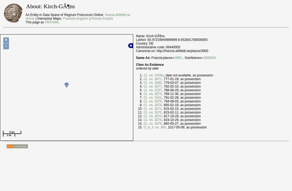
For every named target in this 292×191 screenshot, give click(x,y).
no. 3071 (155, 79)
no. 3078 (155, 101)
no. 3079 (155, 123)
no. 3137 (155, 90)
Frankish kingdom (75, 18)
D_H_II (149, 127)
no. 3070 (155, 116)
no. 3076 (155, 105)
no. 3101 (155, 97)
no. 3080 (155, 83)
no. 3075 (155, 94)
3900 (178, 58)
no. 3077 (155, 86)
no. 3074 (155, 120)
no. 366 (160, 127)
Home (30, 18)
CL (146, 75)
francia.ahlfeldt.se (117, 15)
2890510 (209, 58)
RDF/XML (52, 22)
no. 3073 (155, 112)
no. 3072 (155, 109)
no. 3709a (156, 75)
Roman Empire (102, 18)
